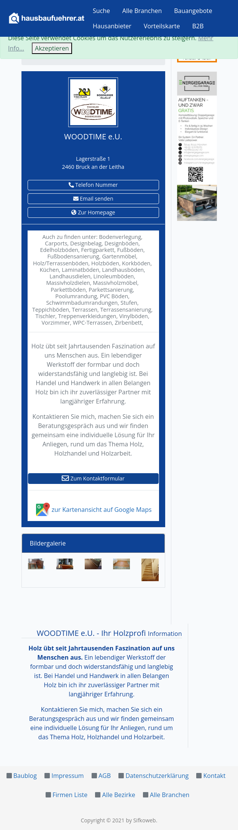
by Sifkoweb (141, 820)
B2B (198, 26)
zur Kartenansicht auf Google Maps (92, 509)
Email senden (93, 198)
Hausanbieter (112, 26)
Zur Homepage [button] (93, 212)
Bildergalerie (48, 543)
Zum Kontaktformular (93, 478)
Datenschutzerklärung (157, 775)
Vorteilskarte (162, 26)
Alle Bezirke (118, 795)
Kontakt (215, 775)
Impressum (67, 775)
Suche (101, 11)
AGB (104, 775)
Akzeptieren (52, 48)
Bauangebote (193, 11)
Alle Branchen (142, 11)
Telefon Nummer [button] (93, 184)
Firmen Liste (70, 795)
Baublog (25, 775)
